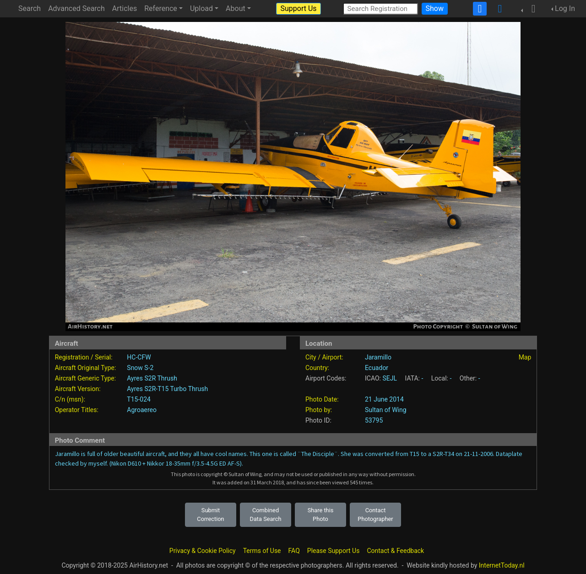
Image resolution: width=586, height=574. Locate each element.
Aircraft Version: (78, 388)
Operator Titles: (76, 409)
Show (435, 8)
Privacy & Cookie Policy (202, 550)
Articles (124, 8)
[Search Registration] (380, 8)
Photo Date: (322, 399)
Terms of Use (262, 550)
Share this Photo (321, 514)
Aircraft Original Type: (85, 367)
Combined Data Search (266, 514)
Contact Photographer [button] (375, 514)
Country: (317, 367)
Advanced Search (76, 8)
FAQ (294, 550)
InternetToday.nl (502, 565)
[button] (530, 8)
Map (525, 357)
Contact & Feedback (395, 550)
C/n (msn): (70, 399)
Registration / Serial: (84, 357)
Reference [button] (160, 8)
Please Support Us (333, 550)
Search (29, 8)
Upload (201, 8)
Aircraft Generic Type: (85, 378)
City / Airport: (324, 357)
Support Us (298, 8)
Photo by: (318, 409)
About (235, 8)
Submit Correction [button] (210, 514)
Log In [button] (565, 8)
